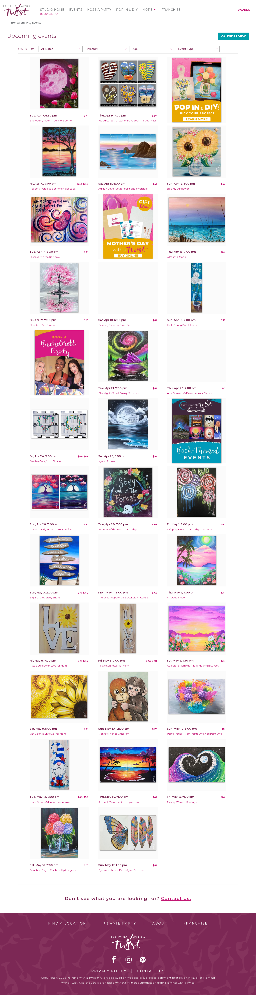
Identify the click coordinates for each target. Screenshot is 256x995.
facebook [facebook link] (113, 959)
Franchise (171, 9)
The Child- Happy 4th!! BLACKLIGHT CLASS (123, 597)
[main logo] (16, 4)
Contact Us (151, 971)
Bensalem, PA (49, 14)
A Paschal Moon (176, 257)
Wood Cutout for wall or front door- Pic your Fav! (127, 120)
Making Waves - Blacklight (182, 802)
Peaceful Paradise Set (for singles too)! (52, 188)
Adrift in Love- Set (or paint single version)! (123, 188)
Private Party (119, 923)
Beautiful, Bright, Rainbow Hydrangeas (52, 870)
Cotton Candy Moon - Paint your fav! (51, 529)
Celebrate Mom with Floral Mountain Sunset (193, 665)
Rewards (243, 9)
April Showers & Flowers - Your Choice (189, 393)
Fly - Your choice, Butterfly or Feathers (121, 870)
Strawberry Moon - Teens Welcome (51, 120)
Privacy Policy (109, 971)
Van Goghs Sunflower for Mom (48, 733)
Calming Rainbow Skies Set (114, 325)
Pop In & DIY (127, 9)
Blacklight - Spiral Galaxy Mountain (118, 393)
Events (75, 9)
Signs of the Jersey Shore (45, 597)
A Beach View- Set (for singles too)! (119, 802)
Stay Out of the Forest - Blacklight (118, 529)
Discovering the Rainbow (45, 257)
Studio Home (52, 9)
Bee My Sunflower (178, 188)
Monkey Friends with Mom (113, 733)
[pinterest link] (143, 959)
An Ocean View (176, 597)
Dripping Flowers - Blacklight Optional (189, 529)
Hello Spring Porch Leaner (183, 325)
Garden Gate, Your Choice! (45, 461)
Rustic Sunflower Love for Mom (48, 665)
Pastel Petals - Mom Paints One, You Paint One (194, 733)
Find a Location (67, 923)
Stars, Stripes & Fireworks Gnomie (50, 802)
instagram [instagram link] (129, 959)
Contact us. (176, 898)
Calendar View (233, 36)
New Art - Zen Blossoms (44, 325)
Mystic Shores (106, 461)
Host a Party (99, 9)
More (147, 9)
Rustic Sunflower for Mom (113, 665)
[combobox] (60, 49)
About (159, 923)
